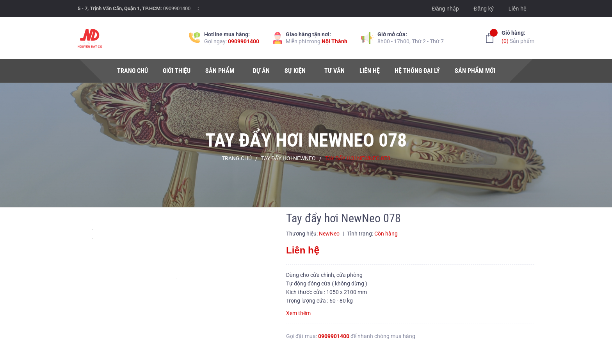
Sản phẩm (518, 36)
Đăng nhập (445, 8)
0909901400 (176, 8)
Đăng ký (483, 8)
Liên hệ (518, 8)
